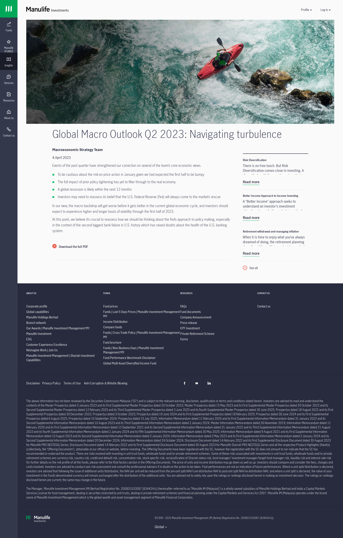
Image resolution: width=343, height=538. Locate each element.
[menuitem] (9, 27)
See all (253, 268)
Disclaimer (33, 383)
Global (159, 526)
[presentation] (9, 26)
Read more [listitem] (251, 181)
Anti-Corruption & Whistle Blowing (106, 383)
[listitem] (36, 306)
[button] (306, 10)
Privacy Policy (51, 383)
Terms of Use (72, 383)
